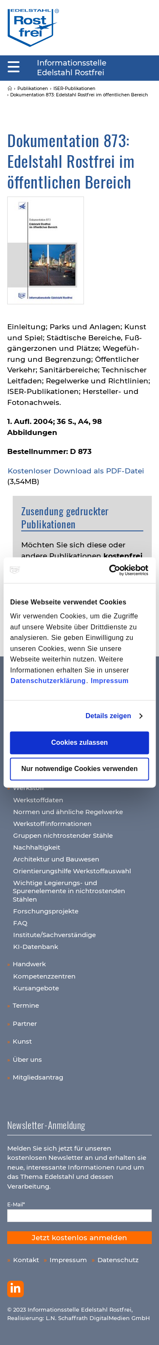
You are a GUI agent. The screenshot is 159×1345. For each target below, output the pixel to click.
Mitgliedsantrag (38, 1077)
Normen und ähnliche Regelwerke (68, 812)
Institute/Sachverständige (54, 935)
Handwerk (29, 964)
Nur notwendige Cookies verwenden (79, 769)
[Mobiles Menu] (13, 67)
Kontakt (26, 1260)
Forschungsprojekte (45, 911)
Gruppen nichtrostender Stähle (63, 835)
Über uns (27, 1059)
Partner (25, 1024)
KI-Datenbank (35, 947)
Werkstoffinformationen (52, 824)
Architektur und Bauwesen (56, 859)
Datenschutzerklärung (48, 681)
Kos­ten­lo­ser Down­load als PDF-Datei (76, 471)
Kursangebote (36, 988)
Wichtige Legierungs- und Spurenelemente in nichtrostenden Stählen (69, 891)
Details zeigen (108, 715)
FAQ (20, 923)
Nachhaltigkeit (36, 847)
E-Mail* (16, 1204)
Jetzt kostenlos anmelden (79, 1237)
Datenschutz (118, 1260)
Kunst (22, 1041)
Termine (26, 1005)
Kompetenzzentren (44, 976)
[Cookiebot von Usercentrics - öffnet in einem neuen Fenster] (113, 570)
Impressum (109, 681)
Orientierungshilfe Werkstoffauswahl (72, 871)
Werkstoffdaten (38, 800)
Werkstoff (28, 788)
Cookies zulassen (79, 742)
